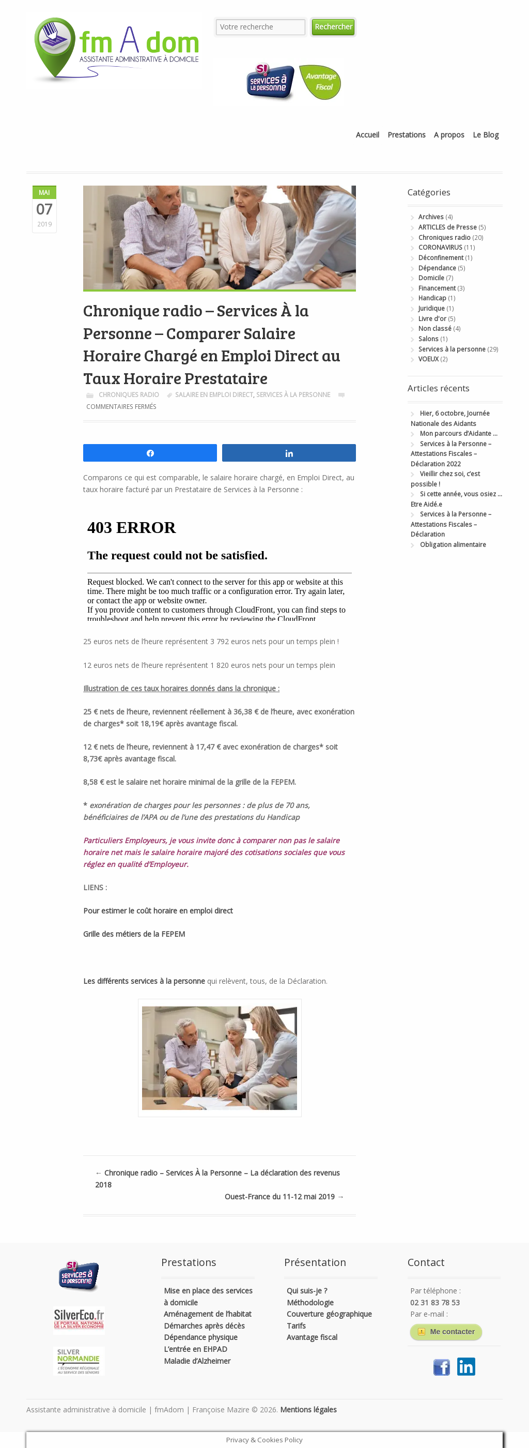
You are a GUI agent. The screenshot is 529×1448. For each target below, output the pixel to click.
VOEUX (428, 359)
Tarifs (296, 1326)
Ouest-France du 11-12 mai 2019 (284, 1196)
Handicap (432, 298)
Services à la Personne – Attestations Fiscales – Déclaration (451, 524)
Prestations (406, 135)
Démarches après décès (204, 1326)
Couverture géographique (329, 1314)
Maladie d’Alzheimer (197, 1361)
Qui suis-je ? (307, 1290)
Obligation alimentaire (453, 544)
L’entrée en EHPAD (195, 1349)
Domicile (431, 277)
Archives (431, 216)
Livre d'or (432, 318)
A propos (449, 135)
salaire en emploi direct (214, 394)
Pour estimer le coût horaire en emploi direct (158, 911)
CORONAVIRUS (440, 247)
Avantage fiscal (312, 1337)
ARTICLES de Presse (447, 227)
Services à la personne (293, 394)
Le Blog (486, 135)
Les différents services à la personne (145, 981)
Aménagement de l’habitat (208, 1314)
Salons (428, 338)
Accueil (367, 135)
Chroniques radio (129, 394)
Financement (437, 288)
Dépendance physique (201, 1337)
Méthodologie (310, 1302)
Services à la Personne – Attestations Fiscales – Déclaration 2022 (451, 453)
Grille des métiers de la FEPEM (134, 934)
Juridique (431, 308)
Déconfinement (440, 257)
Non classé (435, 328)
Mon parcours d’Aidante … (458, 433)
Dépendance (437, 268)
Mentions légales (308, 1409)
